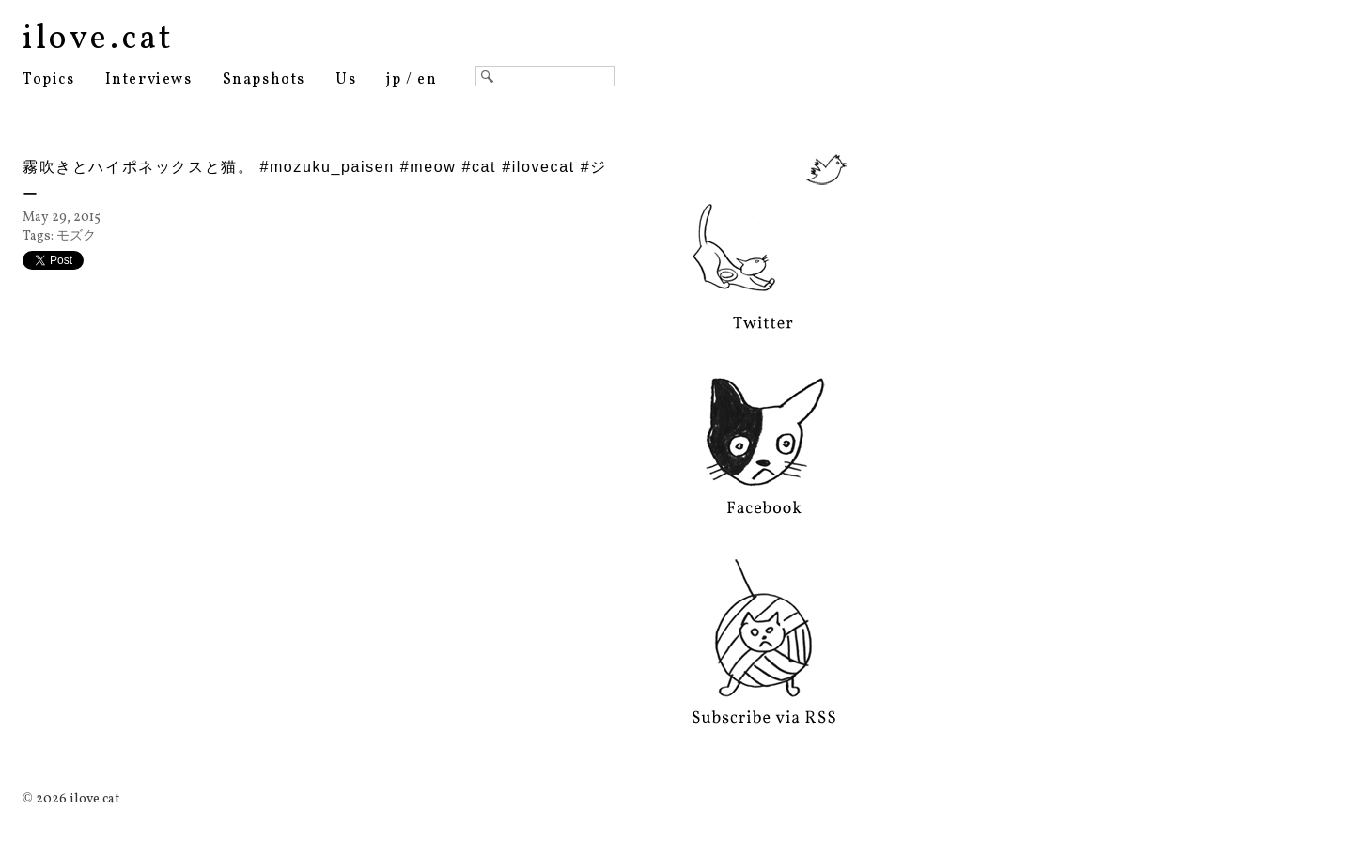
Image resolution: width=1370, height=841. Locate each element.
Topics (49, 80)
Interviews (149, 80)
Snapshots (264, 80)
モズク (76, 236)
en (427, 80)
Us (345, 80)
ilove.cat (98, 39)
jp (393, 80)
